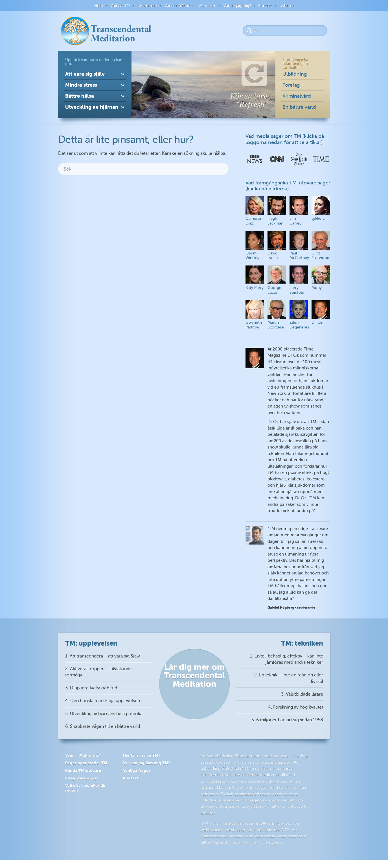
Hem (98, 6)
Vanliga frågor (177, 6)
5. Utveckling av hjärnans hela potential (104, 713)
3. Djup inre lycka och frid (91, 688)
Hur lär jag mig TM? (141, 755)
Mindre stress (81, 85)
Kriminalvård (296, 96)
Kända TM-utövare (83, 770)
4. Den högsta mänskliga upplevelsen (102, 700)
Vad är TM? (120, 6)
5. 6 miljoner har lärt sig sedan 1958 (287, 719)
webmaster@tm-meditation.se (252, 830)
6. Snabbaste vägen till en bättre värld (102, 726)
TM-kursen (206, 6)
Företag (291, 85)
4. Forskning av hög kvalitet (295, 707)
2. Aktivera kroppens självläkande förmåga (98, 672)
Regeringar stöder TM (86, 763)
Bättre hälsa (79, 96)
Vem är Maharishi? (82, 755)
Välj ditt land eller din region (86, 787)
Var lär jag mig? (237, 6)
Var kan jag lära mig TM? (146, 763)
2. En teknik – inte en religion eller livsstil (288, 678)
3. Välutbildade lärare (302, 694)
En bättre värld (299, 107)
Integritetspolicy (81, 778)
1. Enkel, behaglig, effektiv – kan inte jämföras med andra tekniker (286, 659)
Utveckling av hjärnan (91, 107)
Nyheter (286, 6)
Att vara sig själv (85, 74)
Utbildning (294, 74)
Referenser (147, 6)
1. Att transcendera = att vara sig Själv (102, 656)
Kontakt (265, 6)
